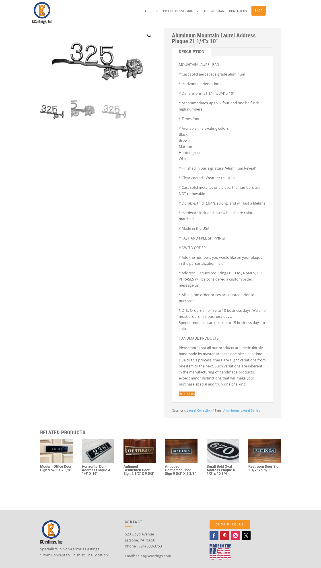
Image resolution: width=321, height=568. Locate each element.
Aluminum (231, 410)
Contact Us (238, 11)
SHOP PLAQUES (230, 524)
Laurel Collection (199, 410)
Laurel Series (250, 410)
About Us (151, 11)
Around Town (214, 11)
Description (191, 51)
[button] (149, 36)
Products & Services (178, 11)
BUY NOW (187, 394)
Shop (258, 11)
